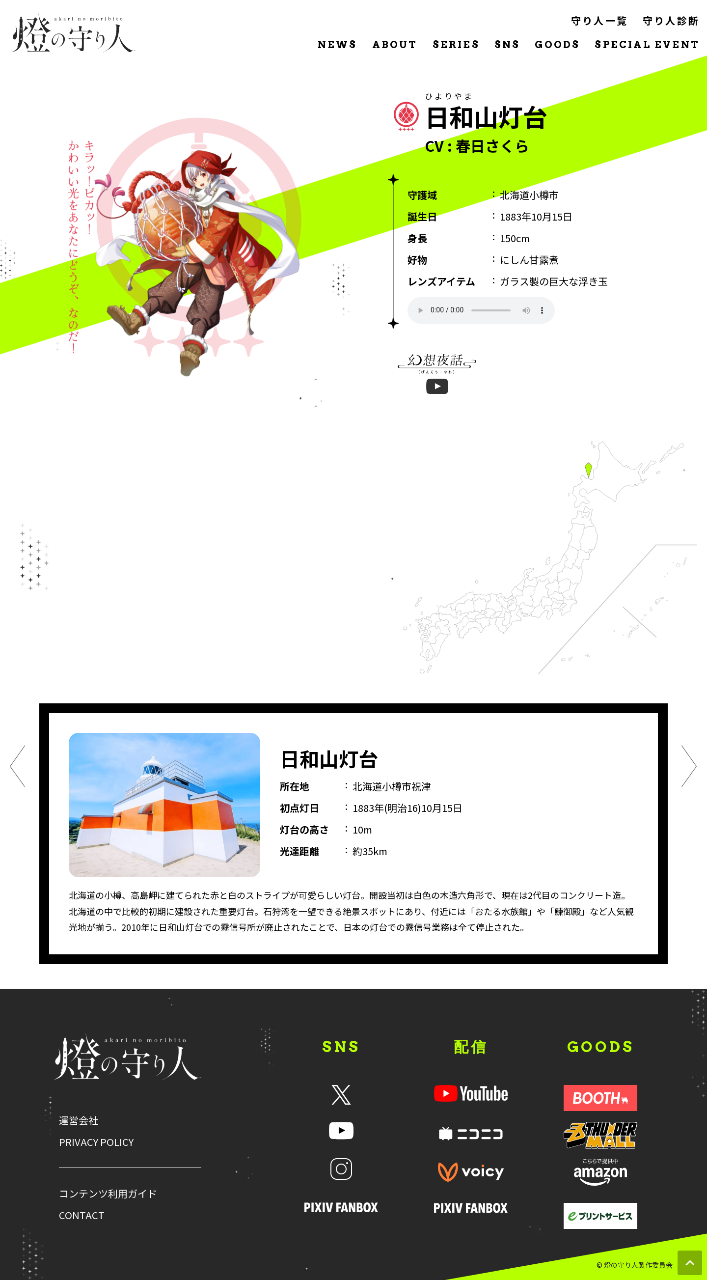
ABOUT (395, 45)
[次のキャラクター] (689, 768)
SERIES (456, 45)
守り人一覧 (599, 20)
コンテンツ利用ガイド (108, 1193)
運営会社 (78, 1120)
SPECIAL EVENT (647, 45)
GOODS (557, 45)
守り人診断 (671, 20)
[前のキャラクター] (17, 768)
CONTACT (82, 1215)
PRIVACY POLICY (96, 1142)
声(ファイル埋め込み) (481, 310)
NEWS (337, 45)
